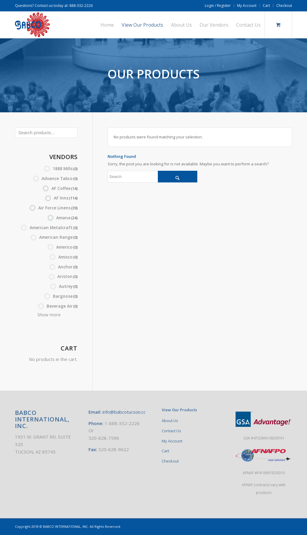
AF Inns (65, 198)
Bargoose (65, 296)
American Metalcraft (53, 227)
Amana (66, 217)
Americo (66, 247)
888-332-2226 (81, 5)
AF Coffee (64, 188)
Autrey (68, 286)
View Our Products (179, 409)
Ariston (67, 276)
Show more (49, 315)
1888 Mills (65, 168)
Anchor (67, 267)
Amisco (67, 257)
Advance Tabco (59, 178)
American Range (58, 237)
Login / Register (218, 5)
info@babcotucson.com (126, 412)
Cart (266, 5)
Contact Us (171, 430)
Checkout (284, 5)
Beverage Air (62, 306)
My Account (246, 5)
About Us (170, 420)
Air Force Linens (57, 208)
